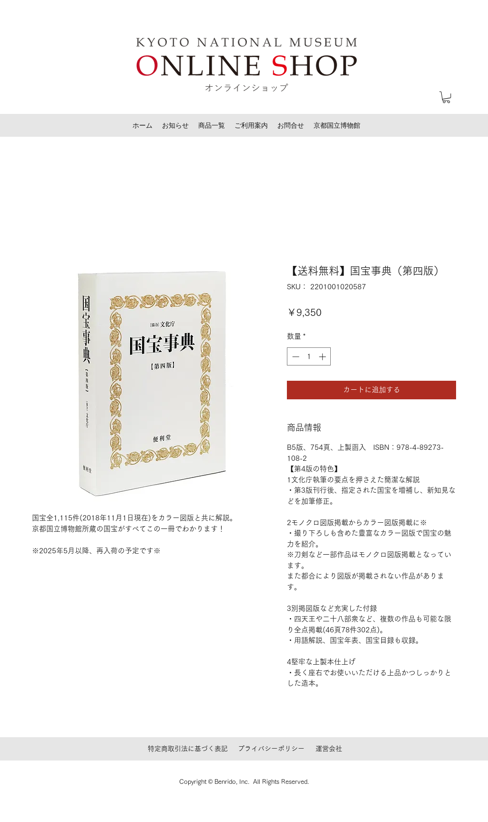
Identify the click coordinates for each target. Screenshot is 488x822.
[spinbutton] (309, 356)
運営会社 (328, 748)
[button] (446, 97)
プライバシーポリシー (271, 748)
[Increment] (323, 356)
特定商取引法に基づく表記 (188, 748)
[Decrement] (294, 356)
